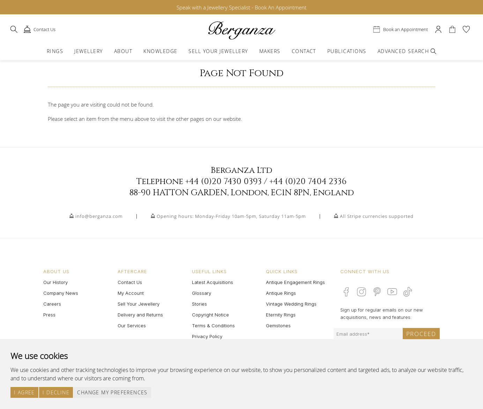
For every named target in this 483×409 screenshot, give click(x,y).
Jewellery (88, 51)
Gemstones (278, 325)
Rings (55, 51)
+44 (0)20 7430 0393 (223, 181)
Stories (199, 304)
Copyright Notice (210, 314)
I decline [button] (56, 392)
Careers (52, 304)
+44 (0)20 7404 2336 (308, 181)
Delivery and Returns (140, 314)
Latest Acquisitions (212, 282)
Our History (55, 282)
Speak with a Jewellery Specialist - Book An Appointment (241, 7)
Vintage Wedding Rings (291, 304)
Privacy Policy (207, 336)
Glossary (201, 293)
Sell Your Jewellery (218, 51)
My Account (131, 293)
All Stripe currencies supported (377, 216)
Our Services (132, 325)
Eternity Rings (281, 314)
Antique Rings (281, 293)
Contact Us (130, 282)
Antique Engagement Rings (295, 282)
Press (49, 314)
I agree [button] (24, 392)
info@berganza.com (98, 216)
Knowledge (160, 51)
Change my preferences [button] (112, 392)
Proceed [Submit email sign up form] (421, 334)
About (123, 51)
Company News (60, 293)
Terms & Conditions (213, 325)
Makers (270, 51)
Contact (304, 51)
